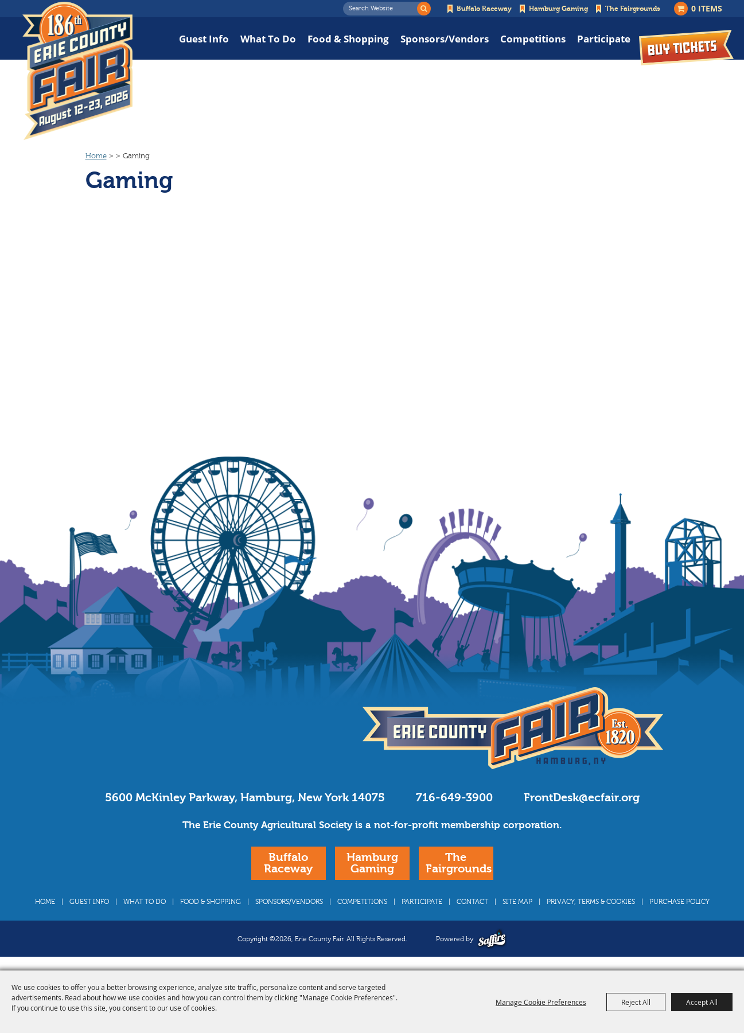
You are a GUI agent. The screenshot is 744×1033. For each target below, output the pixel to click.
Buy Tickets (686, 47)
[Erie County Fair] (77, 71)
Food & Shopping (348, 38)
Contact (472, 902)
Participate (603, 38)
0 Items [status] (706, 8)
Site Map (517, 902)
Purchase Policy (679, 902)
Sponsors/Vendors (444, 38)
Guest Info (204, 38)
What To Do (268, 38)
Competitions (533, 38)
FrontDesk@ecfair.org (582, 797)
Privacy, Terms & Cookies (591, 902)
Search (424, 8)
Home (96, 156)
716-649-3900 (454, 797)
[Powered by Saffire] (492, 938)
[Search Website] (383, 8)
